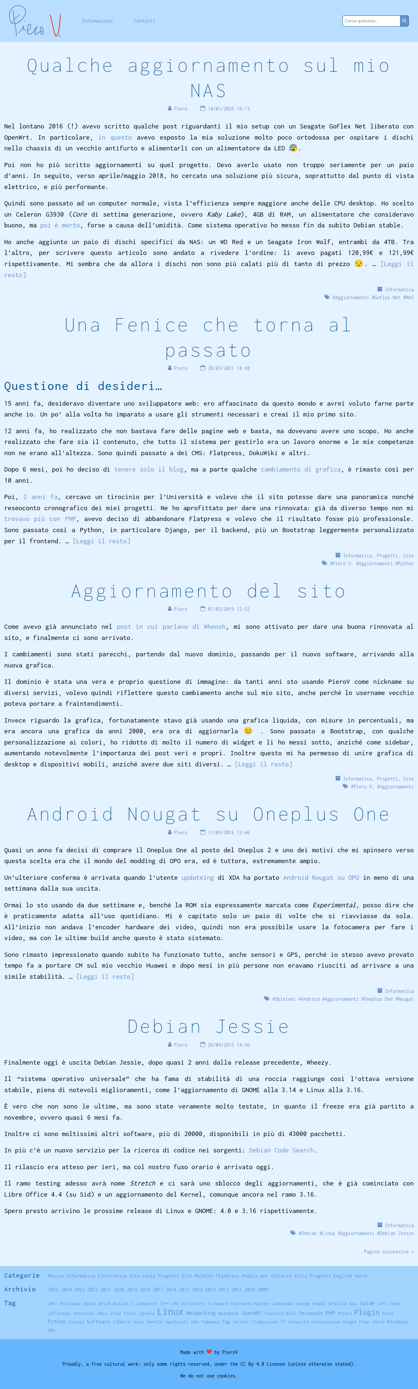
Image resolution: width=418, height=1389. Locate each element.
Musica (56, 1276)
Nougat (406, 999)
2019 (132, 1289)
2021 (105, 1289)
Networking (201, 1313)
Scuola (76, 1321)
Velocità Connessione (314, 1321)
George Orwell (311, 1303)
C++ (164, 1303)
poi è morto (60, 225)
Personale (311, 1313)
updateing (198, 877)
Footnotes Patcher (250, 1303)
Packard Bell (281, 1313)
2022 (92, 1289)
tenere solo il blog (149, 469)
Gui (353, 1303)
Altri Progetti (312, 1276)
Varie (361, 1276)
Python (406, 563)
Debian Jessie (209, 1026)
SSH (195, 1321)
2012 (223, 1289)
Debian (309, 1233)
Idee (394, 1303)
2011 (236, 1289)
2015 (184, 1289)
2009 (263, 1289)
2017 (158, 1289)
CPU (175, 1303)
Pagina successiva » (389, 1251)
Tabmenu (210, 1321)
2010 (250, 1289)
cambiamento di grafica (301, 469)
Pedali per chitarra (267, 1276)
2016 (171, 1289)
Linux (328, 1233)
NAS (410, 297)
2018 (145, 1289)
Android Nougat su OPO (321, 877)
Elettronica (112, 1276)
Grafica (338, 1303)
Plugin (367, 1312)
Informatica (399, 289)
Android (310, 999)
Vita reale (142, 1276)
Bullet (121, 1303)
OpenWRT (252, 1313)
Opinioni (285, 999)
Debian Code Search (281, 1150)
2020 (119, 1289)
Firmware (218, 1303)
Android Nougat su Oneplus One (209, 813)
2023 (79, 1289)
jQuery (147, 1313)
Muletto (204, 1276)
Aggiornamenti (352, 297)
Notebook (228, 1313)
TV (282, 1321)
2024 (66, 1289)
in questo (115, 137)
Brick (105, 1303)
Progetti (387, 555)
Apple (90, 1303)
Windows (397, 1321)
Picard (345, 1313)
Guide (367, 1303)
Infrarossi (59, 1313)
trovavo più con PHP (40, 518)
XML (52, 1330)
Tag (226, 1321)
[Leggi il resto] (101, 541)
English (343, 1276)
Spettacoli (176, 1322)
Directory (193, 1303)
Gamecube (283, 1303)
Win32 (379, 1322)
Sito (408, 555)
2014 (197, 1289)
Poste (388, 1313)
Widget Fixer (357, 1322)
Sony (139, 1321)
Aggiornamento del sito (209, 590)
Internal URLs (91, 1313)
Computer (147, 1303)
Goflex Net (387, 297)
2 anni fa (40, 496)
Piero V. (343, 563)
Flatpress (227, 1276)
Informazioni (97, 21)
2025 (53, 1289)
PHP (330, 1312)
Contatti (144, 21)
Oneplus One (378, 999)
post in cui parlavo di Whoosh (171, 626)
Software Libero (109, 1321)
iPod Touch (123, 1313)
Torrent (241, 1322)
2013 (210, 1289)
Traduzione (264, 1321)
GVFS (382, 1303)
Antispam (70, 1303)
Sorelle (155, 1322)
